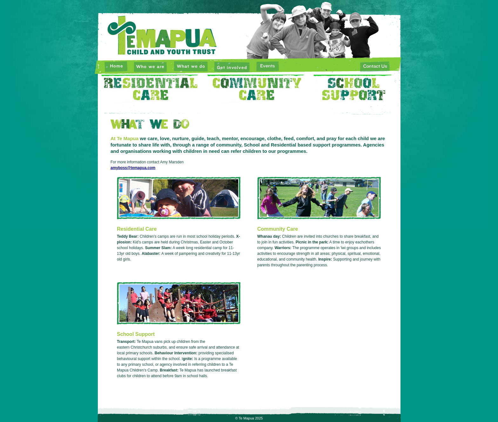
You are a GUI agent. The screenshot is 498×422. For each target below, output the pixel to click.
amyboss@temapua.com (133, 168)
